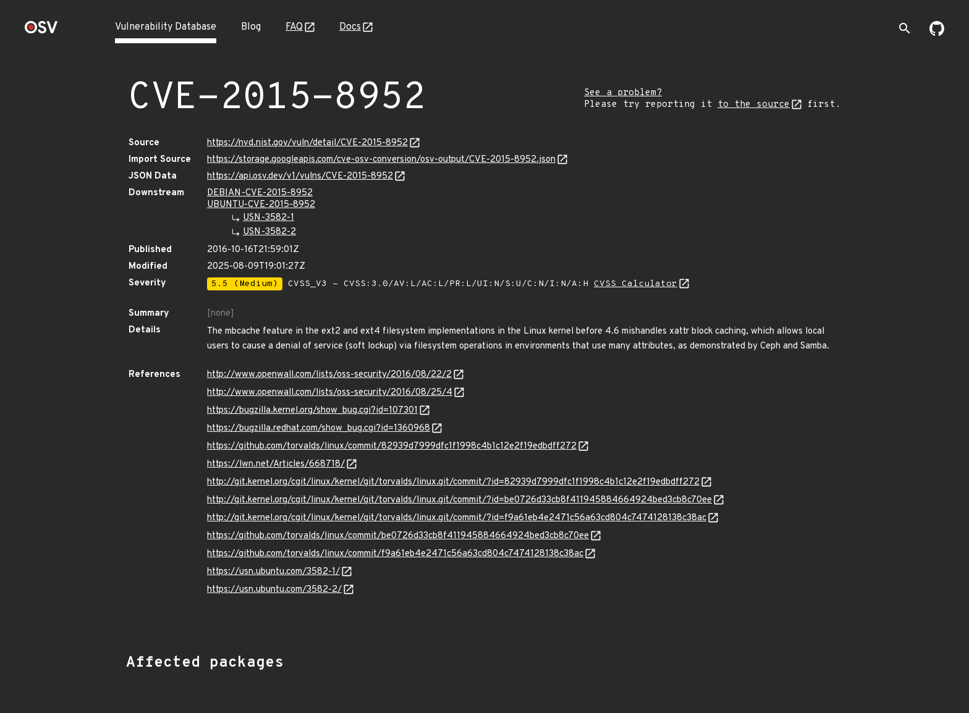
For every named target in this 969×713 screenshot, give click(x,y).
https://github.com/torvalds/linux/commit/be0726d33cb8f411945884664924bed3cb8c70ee (398, 536)
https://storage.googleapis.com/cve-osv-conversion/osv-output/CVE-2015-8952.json (381, 160)
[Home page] (41, 31)
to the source (753, 105)
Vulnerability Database (165, 27)
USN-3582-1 (268, 218)
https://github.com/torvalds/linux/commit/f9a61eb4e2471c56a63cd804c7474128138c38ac (395, 554)
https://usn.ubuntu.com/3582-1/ (273, 572)
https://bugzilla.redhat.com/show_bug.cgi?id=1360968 (318, 428)
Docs (350, 27)
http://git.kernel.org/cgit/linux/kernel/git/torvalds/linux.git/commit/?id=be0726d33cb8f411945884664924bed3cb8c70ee (459, 500)
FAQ (294, 27)
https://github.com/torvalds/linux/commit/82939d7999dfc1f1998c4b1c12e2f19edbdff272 (392, 446)
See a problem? (623, 93)
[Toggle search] (904, 28)
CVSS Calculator (635, 284)
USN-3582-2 (269, 232)
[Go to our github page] (936, 33)
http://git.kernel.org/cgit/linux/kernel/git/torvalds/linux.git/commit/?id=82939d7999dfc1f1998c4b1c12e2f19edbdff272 (453, 482)
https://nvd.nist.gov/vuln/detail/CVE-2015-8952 (307, 143)
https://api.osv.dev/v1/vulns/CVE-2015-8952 (300, 176)
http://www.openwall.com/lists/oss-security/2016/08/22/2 (329, 375)
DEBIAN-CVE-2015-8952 (260, 193)
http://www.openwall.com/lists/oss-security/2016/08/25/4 (329, 393)
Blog (251, 27)
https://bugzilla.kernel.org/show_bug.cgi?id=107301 (312, 410)
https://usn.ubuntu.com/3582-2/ (274, 590)
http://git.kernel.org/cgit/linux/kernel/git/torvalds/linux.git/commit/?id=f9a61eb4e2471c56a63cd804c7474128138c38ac (456, 518)
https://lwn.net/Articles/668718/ (276, 464)
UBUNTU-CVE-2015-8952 (261, 205)
